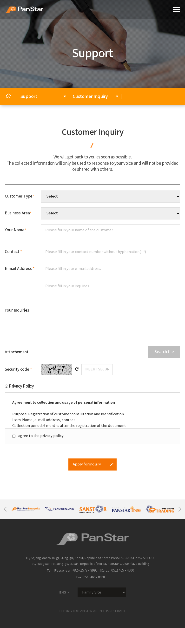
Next (180, 509)
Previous (5, 509)
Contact (13, 252)
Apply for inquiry (93, 464)
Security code (18, 369)
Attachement (16, 352)
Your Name (15, 230)
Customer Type (19, 196)
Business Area (18, 213)
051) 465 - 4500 (122, 571)
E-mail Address (19, 268)
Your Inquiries (17, 310)
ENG (64, 592)
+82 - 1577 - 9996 (85, 571)
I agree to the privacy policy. (40, 436)
